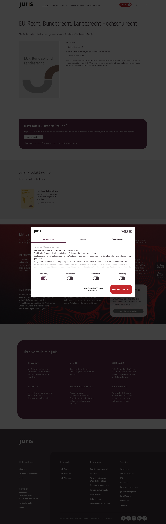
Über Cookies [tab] (117, 239)
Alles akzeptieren (121, 289)
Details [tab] (83, 239)
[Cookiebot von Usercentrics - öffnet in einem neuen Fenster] (122, 231)
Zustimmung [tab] (48, 239)
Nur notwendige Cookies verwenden (93, 289)
